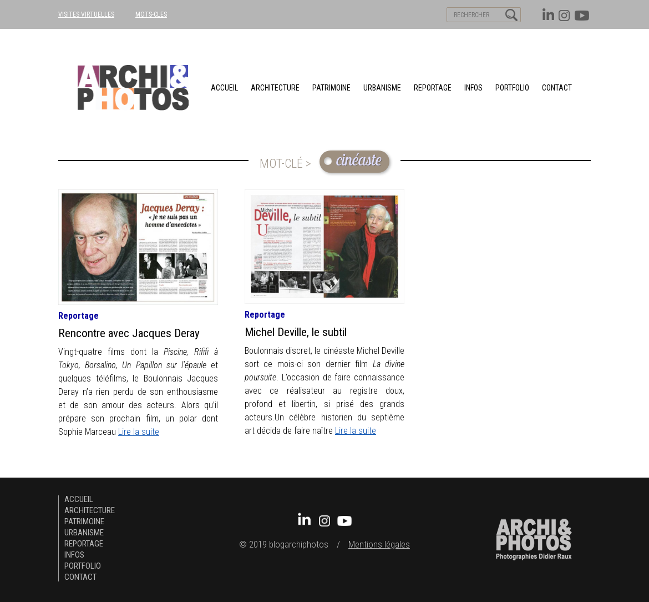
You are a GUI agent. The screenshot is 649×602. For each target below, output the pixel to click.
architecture (275, 87)
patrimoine (331, 87)
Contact (557, 87)
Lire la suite (138, 432)
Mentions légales (379, 544)
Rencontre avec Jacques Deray (129, 333)
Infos (473, 87)
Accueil (224, 87)
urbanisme (382, 87)
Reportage (433, 87)
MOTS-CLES (151, 14)
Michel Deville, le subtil (296, 332)
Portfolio (512, 87)
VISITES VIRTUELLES (86, 14)
